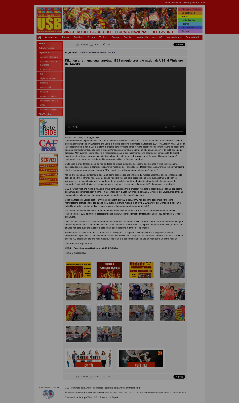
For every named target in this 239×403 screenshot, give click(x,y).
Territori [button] (103, 37)
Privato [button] (91, 37)
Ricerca (185, 24)
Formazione (45, 69)
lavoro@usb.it (133, 388)
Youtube (195, 2)
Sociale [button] (116, 37)
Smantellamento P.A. (49, 101)
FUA (41, 74)
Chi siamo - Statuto (191, 9)
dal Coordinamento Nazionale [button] (97, 52)
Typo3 (115, 397)
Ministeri (44, 92)
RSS (203, 2)
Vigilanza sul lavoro (48, 78)
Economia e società (48, 110)
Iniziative (44, 83)
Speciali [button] (128, 37)
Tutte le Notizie (46, 48)
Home (167, 2)
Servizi (185, 16)
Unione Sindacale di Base (91, 392)
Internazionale (174, 37)
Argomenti (44, 52)
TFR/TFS (42, 105)
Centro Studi (192, 37)
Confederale (51, 37)
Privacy (185, 31)
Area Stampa (188, 27)
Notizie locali (45, 87)
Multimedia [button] (142, 37)
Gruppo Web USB (88, 397)
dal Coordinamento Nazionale (48, 63)
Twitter (186, 2)
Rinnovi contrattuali (48, 96)
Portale (65, 37)
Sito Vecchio (45, 114)
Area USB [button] (157, 37)
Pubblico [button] (78, 37)
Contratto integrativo (49, 57)
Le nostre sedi (188, 13)
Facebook (176, 2)
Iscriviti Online (189, 20)
